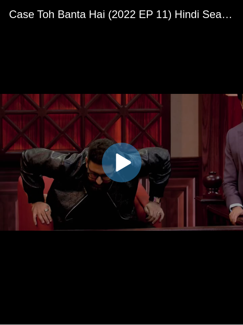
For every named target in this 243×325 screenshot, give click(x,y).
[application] (121, 162)
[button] (122, 162)
